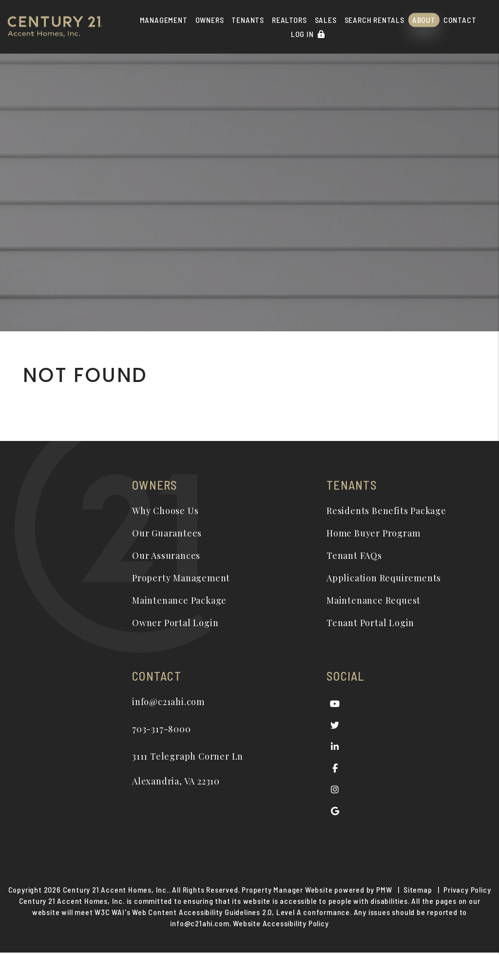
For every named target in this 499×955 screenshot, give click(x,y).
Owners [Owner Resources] (209, 19)
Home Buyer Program (373, 533)
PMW (384, 892)
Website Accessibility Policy (280, 926)
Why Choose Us (165, 510)
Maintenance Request (373, 600)
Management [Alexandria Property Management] (164, 19)
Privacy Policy (467, 892)
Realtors (289, 19)
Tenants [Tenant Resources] (247, 19)
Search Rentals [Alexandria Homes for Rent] (374, 19)
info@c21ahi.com (168, 701)
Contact (460, 19)
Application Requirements (383, 578)
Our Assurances (166, 555)
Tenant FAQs (354, 555)
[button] (335, 703)
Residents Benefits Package (386, 510)
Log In (308, 33)
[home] (55, 25)
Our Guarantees (167, 533)
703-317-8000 (161, 729)
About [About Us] (424, 19)
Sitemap (417, 892)
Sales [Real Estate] (326, 19)
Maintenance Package (179, 600)
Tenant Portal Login (370, 623)
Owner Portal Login (175, 623)
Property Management (181, 578)
